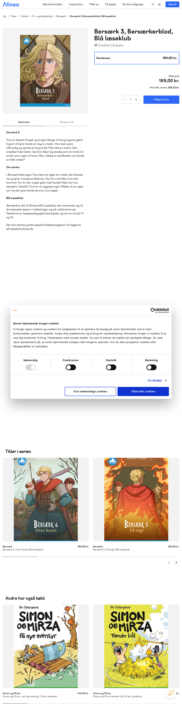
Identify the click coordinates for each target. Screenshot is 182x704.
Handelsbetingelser (146, 693)
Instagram (145, 677)
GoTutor (53, 600)
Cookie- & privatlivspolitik (121, 693)
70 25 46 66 (117, 569)
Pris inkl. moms (158, 87)
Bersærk (61, 16)
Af (96, 45)
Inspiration (76, 4)
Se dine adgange (132, 4)
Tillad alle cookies (143, 391)
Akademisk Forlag (26, 600)
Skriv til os (116, 576)
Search (153, 4)
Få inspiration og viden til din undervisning (128, 595)
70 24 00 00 (117, 656)
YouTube (163, 677)
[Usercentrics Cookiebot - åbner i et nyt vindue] (153, 310)
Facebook (154, 677)
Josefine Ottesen (110, 45)
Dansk (24, 16)
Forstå (41, 604)
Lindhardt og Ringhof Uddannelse (46, 595)
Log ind (172, 4)
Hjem (5, 16)
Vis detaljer (155, 380)
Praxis (43, 600)
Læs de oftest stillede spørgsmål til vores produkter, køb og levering (42, 663)
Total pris (173, 76)
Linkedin (171, 677)
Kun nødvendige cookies (90, 391)
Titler (14, 16)
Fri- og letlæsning (42, 16)
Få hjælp (110, 4)
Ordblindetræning (20, 604)
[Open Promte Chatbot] (171, 693)
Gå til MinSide (111, 623)
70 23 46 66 (24, 634)
